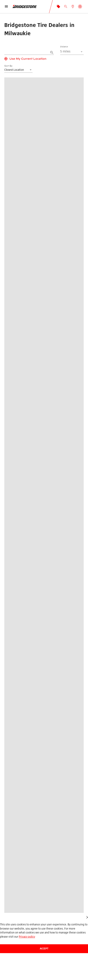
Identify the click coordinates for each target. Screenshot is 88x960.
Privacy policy (27, 936)
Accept (44, 948)
